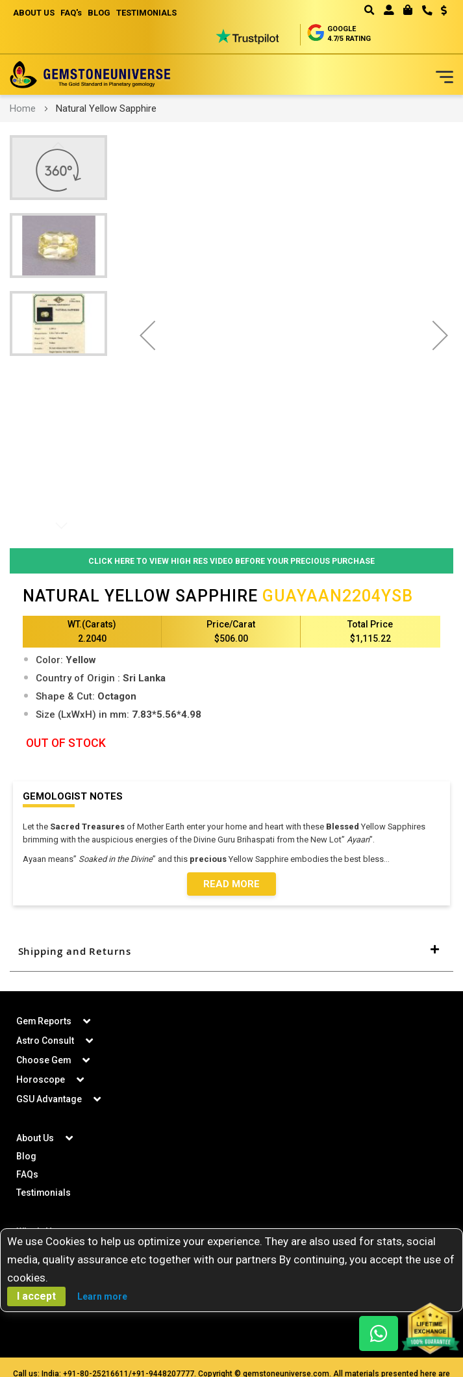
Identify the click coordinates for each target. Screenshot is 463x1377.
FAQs (27, 1175)
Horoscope (40, 1080)
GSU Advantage (49, 1099)
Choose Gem (43, 1060)
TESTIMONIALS (148, 13)
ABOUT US (34, 13)
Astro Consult (45, 1041)
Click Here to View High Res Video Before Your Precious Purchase (231, 561)
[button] (439, 11)
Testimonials (43, 1193)
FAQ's (71, 13)
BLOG (100, 13)
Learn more (102, 1296)
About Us (35, 1138)
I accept (36, 1296)
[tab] (231, 952)
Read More (231, 885)
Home (23, 108)
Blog (26, 1157)
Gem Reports (44, 1022)
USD (444, 10)
